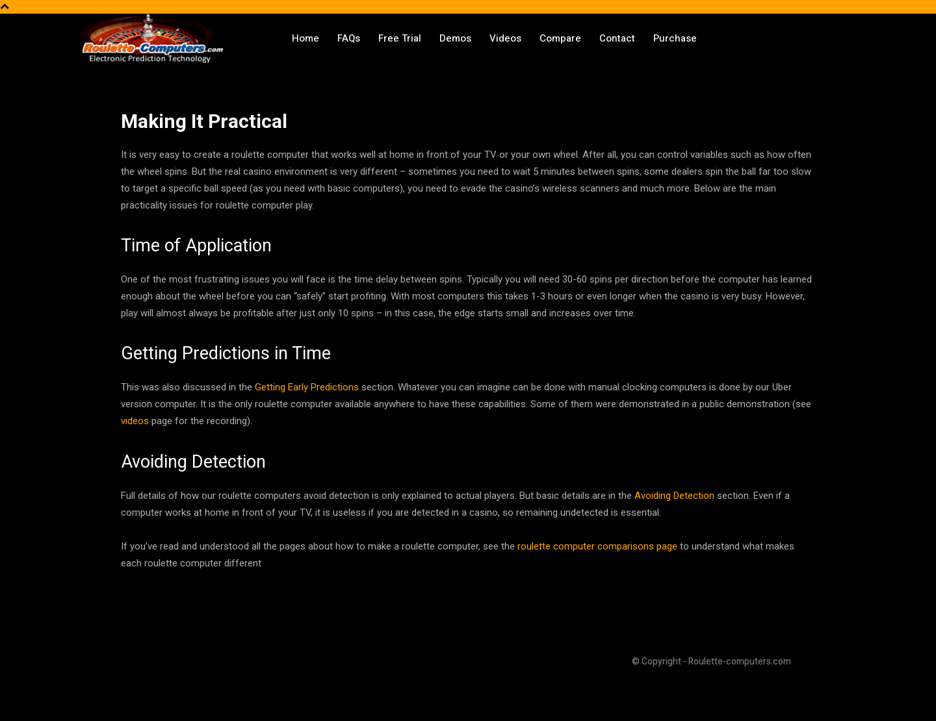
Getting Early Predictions (307, 387)
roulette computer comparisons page (597, 546)
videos (135, 421)
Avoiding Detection (674, 495)
